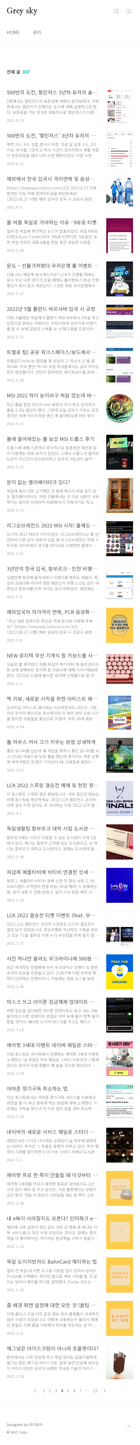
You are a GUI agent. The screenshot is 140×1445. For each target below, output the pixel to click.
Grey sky (22, 11)
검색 (116, 11)
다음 (104, 1390)
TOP (128, 1426)
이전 (35, 1390)
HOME (13, 32)
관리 (37, 32)
